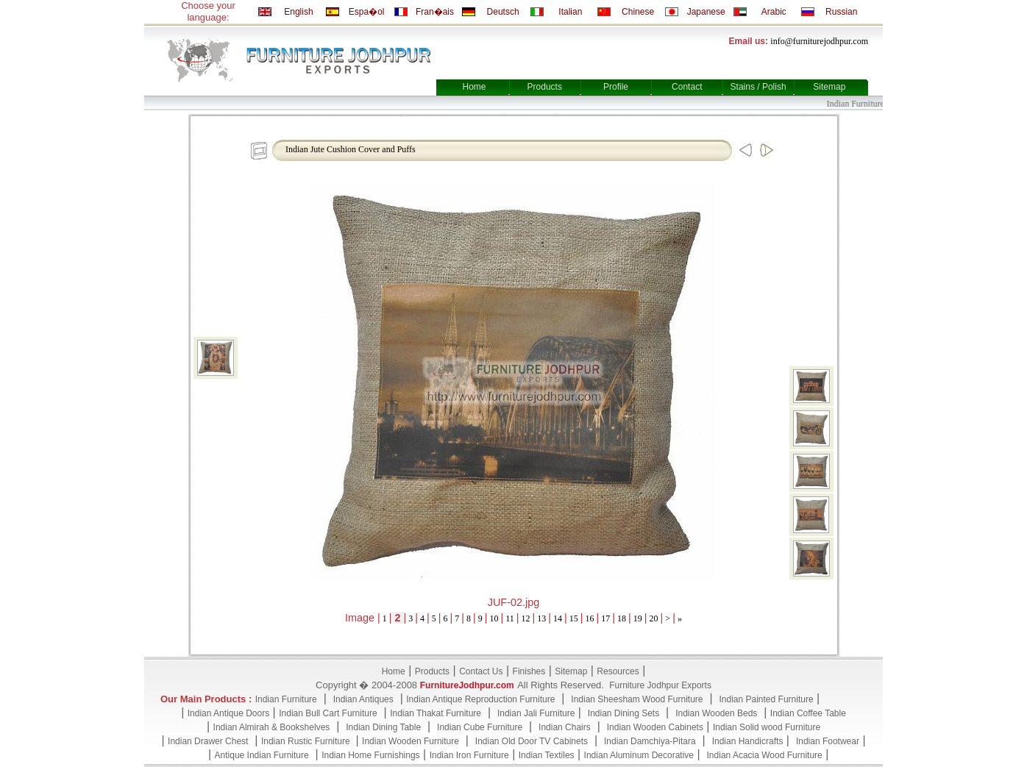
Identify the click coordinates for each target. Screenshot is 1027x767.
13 (541, 618)
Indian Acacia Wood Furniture (764, 755)
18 (621, 618)
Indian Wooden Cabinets (655, 727)
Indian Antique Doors (228, 713)
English (298, 12)
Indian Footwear (827, 741)
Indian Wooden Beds (716, 713)
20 (654, 618)
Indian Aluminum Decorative (639, 755)
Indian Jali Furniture (536, 713)
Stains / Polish (758, 87)
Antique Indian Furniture (262, 755)
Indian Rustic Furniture (306, 741)
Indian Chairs (565, 727)
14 (557, 618)
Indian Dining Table (383, 727)
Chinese (638, 12)
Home (474, 87)
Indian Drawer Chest (208, 741)
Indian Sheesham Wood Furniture (637, 699)
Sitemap (829, 87)
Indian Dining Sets (623, 713)
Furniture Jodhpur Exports (660, 685)
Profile (615, 87)
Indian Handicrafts (747, 741)
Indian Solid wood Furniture (766, 727)
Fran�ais (435, 12)
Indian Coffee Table (808, 713)
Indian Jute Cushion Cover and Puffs (350, 149)
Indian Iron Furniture (469, 755)
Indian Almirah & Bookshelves (271, 727)
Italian (570, 12)
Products (544, 87)
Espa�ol (367, 12)
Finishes (529, 671)
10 (494, 618)
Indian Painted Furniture (766, 699)
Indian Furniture (286, 699)
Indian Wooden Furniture (410, 741)
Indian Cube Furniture (479, 727)
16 (590, 618)
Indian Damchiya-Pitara (650, 741)
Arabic (773, 12)
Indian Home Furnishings (370, 755)
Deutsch (503, 12)
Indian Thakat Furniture (435, 713)
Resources (618, 671)
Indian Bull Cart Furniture (328, 713)
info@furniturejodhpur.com (819, 41)
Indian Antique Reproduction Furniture (480, 699)
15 (573, 618)
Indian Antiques (363, 699)
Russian (841, 12)
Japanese (706, 12)
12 (526, 618)
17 (605, 618)
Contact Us (480, 671)
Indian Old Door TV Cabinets (531, 741)
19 (637, 618)
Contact (687, 87)
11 (509, 618)
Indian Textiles (547, 755)
